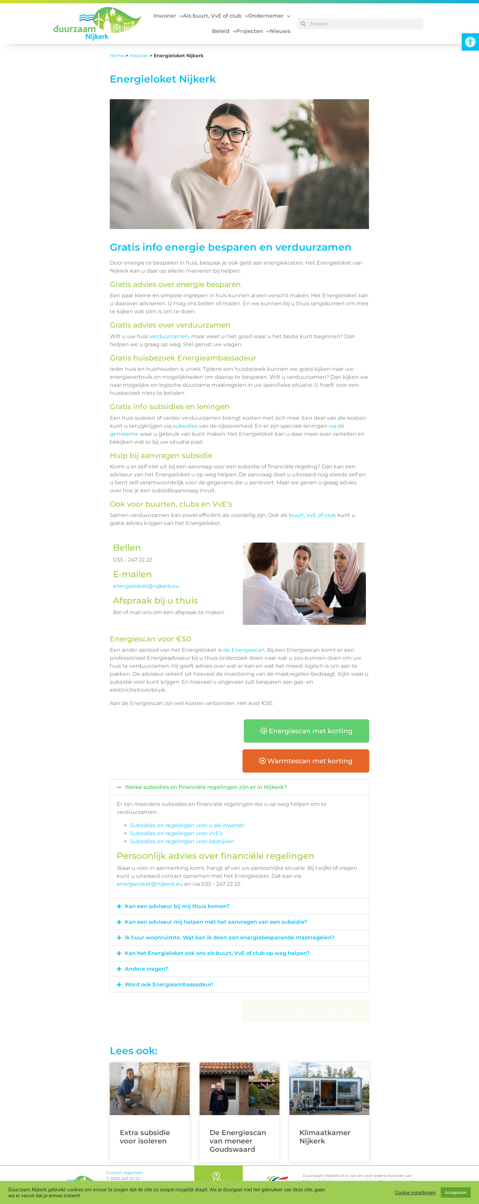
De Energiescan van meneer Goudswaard (238, 1140)
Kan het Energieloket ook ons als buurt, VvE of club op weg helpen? (217, 953)
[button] (470, 42)
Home (117, 55)
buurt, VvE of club (312, 515)
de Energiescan (244, 650)
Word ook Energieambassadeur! (169, 984)
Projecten (253, 31)
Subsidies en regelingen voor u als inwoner (187, 825)
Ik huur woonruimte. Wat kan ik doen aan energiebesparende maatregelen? (229, 937)
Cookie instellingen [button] (415, 1193)
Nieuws (280, 31)
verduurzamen (169, 336)
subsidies (185, 426)
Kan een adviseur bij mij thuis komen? (177, 906)
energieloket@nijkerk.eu (146, 586)
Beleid (224, 31)
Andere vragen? (146, 969)
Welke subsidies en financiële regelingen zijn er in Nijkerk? (206, 787)
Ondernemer (269, 16)
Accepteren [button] (456, 1192)
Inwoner (168, 16)
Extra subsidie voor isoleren (145, 1136)
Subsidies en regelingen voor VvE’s (176, 833)
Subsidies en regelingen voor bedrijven (182, 841)
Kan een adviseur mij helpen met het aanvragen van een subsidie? (216, 922)
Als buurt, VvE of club (215, 16)
